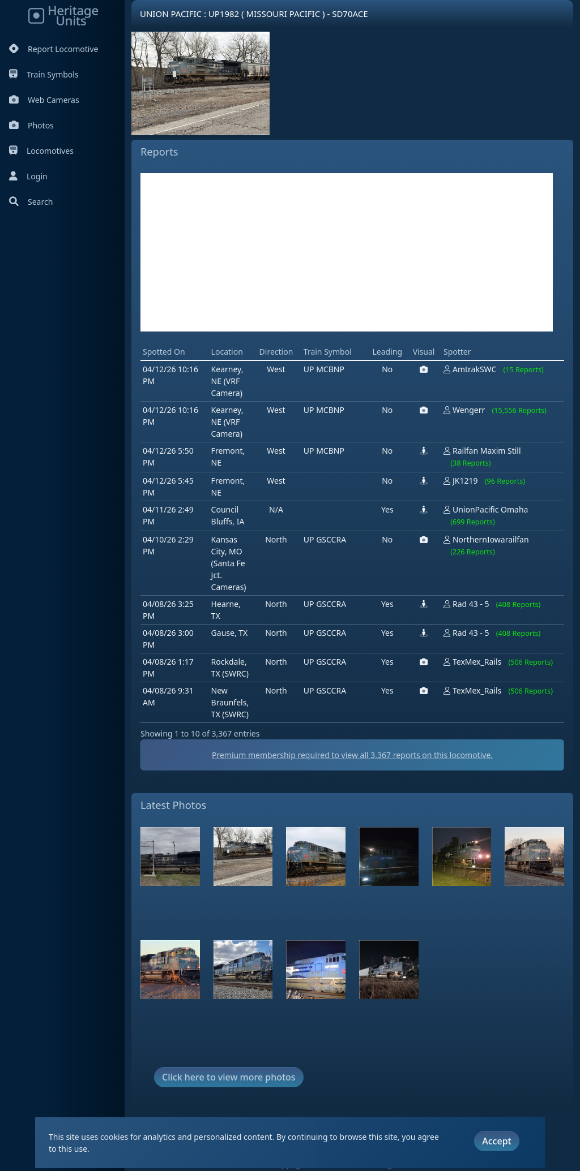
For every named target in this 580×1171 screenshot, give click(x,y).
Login (28, 176)
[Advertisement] (346, 252)
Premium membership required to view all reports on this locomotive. (352, 755)
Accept (496, 1141)
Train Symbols (44, 74)
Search (31, 201)
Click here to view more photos (229, 1077)
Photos (31, 125)
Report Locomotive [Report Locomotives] (53, 49)
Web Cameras (44, 99)
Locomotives (41, 150)
